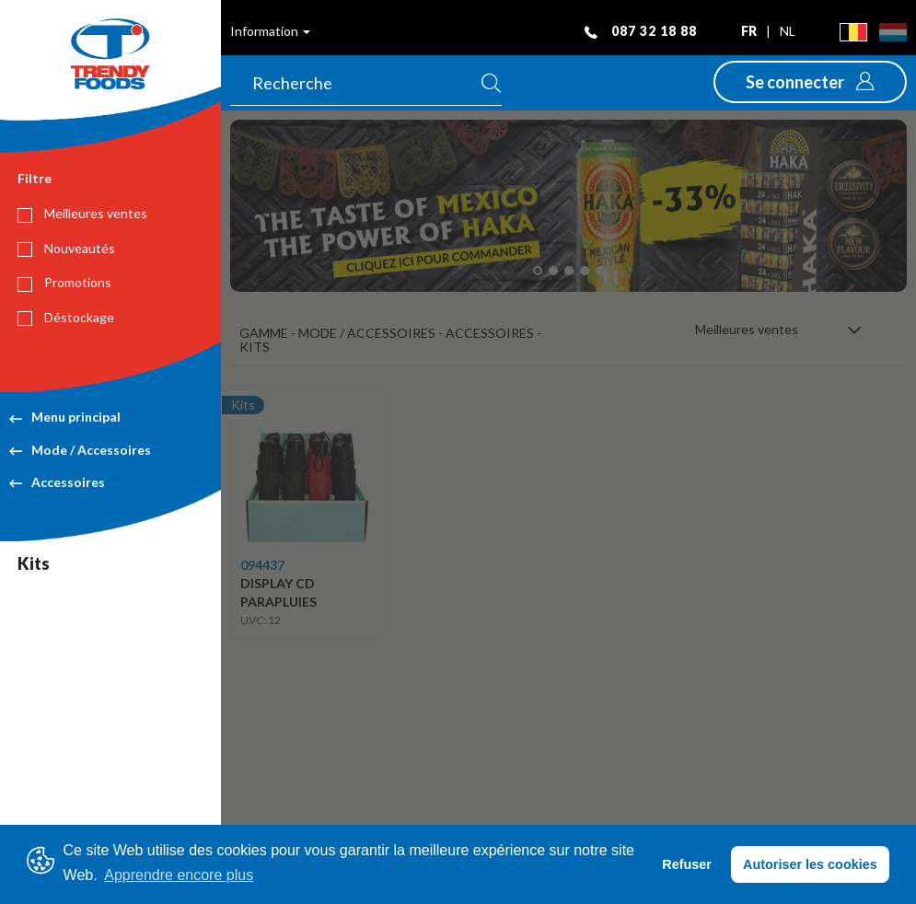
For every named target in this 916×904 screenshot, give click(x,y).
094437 (262, 565)
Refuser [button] (687, 864)
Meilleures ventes (82, 213)
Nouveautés (66, 248)
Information (270, 31)
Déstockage (65, 317)
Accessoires (57, 482)
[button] (810, 82)
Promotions (64, 282)
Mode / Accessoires (80, 450)
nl (787, 31)
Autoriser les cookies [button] (810, 864)
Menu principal (65, 416)
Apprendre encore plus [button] (178, 875)
